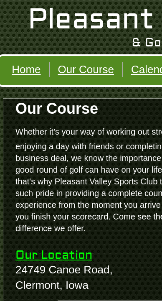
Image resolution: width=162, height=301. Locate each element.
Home (26, 69)
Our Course (86, 69)
